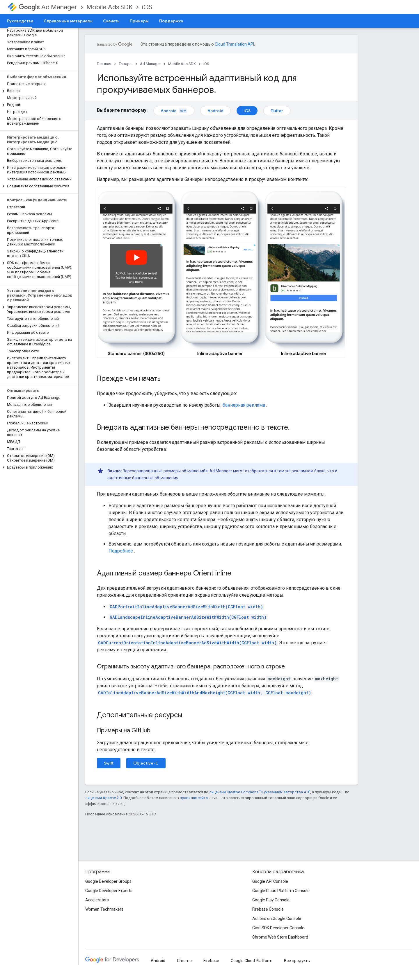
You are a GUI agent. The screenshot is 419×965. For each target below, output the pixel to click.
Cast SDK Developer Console (278, 927)
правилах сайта (194, 798)
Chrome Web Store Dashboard (280, 937)
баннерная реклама (244, 405)
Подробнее (121, 551)
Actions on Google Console (276, 918)
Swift (108, 763)
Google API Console (270, 881)
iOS (147, 7)
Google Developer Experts (108, 890)
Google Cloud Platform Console (281, 890)
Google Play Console (271, 900)
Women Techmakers (104, 909)
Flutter (277, 110)
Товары (125, 64)
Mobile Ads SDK (109, 7)
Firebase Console (268, 909)
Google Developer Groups (108, 881)
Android (174, 110)
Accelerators (97, 900)
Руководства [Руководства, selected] (20, 21)
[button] (38, 90)
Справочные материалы (68, 21)
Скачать (111, 21)
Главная (104, 64)
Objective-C (146, 763)
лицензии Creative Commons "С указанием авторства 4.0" (259, 792)
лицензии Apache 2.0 (103, 798)
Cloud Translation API (234, 44)
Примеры (139, 21)
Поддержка (171, 21)
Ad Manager (48, 7)
